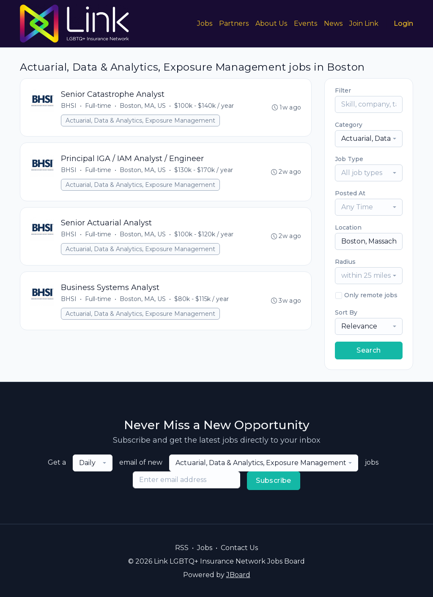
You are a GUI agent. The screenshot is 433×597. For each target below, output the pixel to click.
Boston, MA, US (143, 106)
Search (368, 350)
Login (403, 23)
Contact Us (239, 548)
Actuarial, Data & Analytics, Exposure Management (140, 120)
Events (305, 23)
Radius (345, 262)
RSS (182, 548)
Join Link (363, 23)
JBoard (238, 575)
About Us (271, 23)
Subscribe (273, 481)
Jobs (204, 23)
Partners (234, 23)
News (333, 23)
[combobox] (369, 138)
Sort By (346, 312)
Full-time (98, 106)
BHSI (69, 106)
